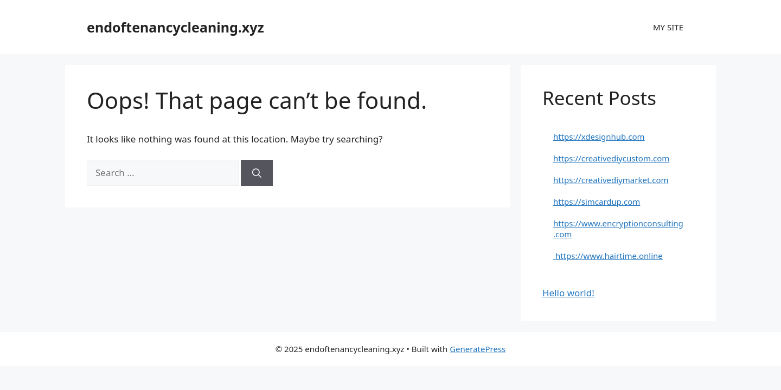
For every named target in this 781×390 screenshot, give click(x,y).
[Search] (257, 173)
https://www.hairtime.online (608, 255)
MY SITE (668, 27)
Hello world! (568, 293)
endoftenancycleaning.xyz (175, 27)
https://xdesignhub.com (599, 136)
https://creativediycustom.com (611, 158)
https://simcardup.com (596, 201)
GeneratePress (477, 348)
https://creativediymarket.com (611, 179)
